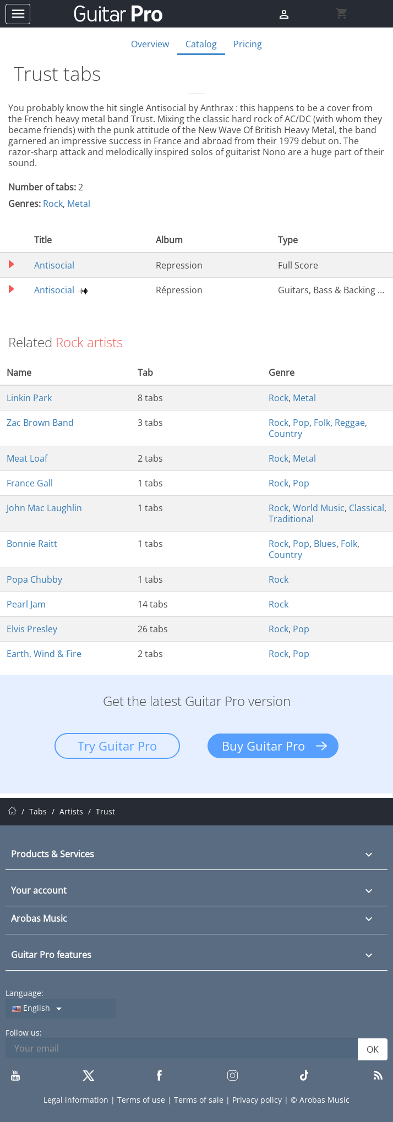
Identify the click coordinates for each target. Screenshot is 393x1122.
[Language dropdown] (61, 1009)
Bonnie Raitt (32, 544)
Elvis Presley (32, 629)
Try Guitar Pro (117, 745)
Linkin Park (29, 398)
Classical (366, 508)
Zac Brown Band (40, 423)
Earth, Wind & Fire (44, 654)
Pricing (247, 44)
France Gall (30, 483)
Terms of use (142, 1099)
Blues (325, 544)
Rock (53, 204)
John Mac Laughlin (44, 508)
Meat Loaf (27, 458)
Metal (78, 204)
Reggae (350, 423)
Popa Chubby (34, 579)
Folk (322, 423)
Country (285, 434)
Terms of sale (200, 1099)
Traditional (291, 519)
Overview (150, 44)
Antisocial (54, 265)
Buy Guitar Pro (263, 745)
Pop (301, 423)
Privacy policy (258, 1099)
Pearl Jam (26, 604)
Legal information (77, 1099)
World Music (319, 508)
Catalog (201, 44)
